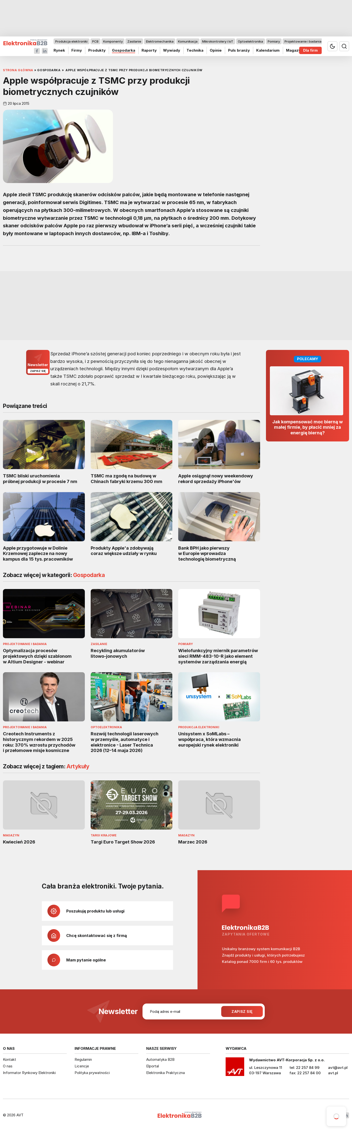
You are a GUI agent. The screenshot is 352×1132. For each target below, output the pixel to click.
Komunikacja (188, 41)
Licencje (82, 1066)
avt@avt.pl (338, 1067)
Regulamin (83, 1059)
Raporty (149, 50)
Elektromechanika (160, 41)
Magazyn (294, 50)
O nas (7, 1066)
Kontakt (9, 1059)
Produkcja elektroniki (71, 41)
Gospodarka (123, 50)
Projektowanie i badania (303, 41)
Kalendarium (268, 50)
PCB (95, 41)
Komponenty (113, 41)
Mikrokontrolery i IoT (217, 41)
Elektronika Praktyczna (165, 1072)
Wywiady (171, 50)
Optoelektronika (250, 41)
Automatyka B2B (160, 1059)
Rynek (59, 50)
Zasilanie (134, 41)
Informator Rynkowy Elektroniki (29, 1072)
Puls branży (239, 50)
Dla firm (310, 50)
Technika (195, 50)
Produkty (97, 50)
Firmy (76, 50)
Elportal (152, 1066)
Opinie (216, 50)
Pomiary (274, 41)
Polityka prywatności (92, 1072)
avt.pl (333, 1073)
